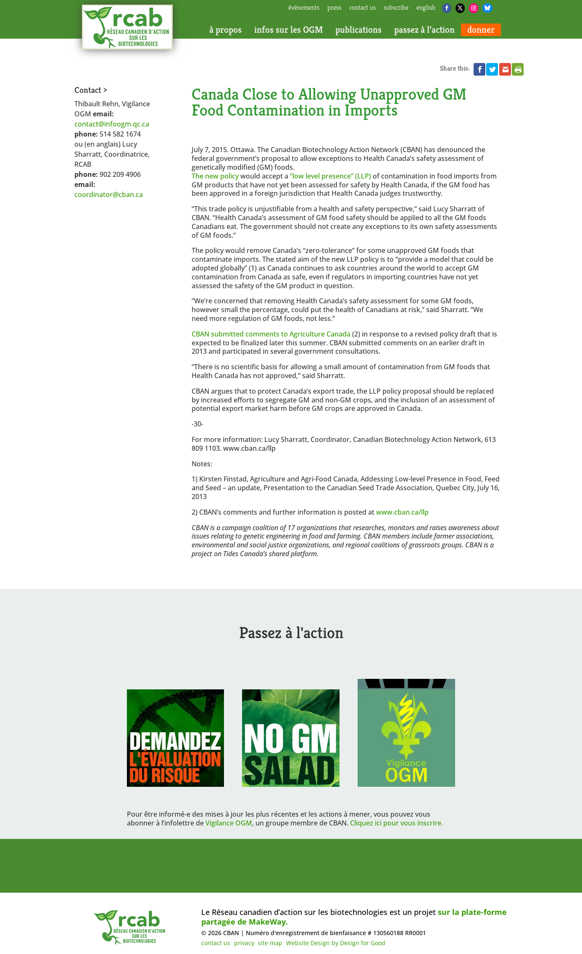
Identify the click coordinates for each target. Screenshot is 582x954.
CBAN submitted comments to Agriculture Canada (272, 334)
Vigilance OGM (228, 823)
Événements (303, 8)
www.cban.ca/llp (402, 512)
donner (481, 30)
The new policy (216, 176)
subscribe (396, 8)
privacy (244, 943)
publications (358, 30)
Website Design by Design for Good (335, 943)
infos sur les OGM (288, 30)
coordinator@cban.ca (108, 194)
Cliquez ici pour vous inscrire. (396, 823)
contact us (362, 8)
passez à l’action (424, 30)
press (334, 8)
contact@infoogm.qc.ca (111, 124)
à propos (225, 30)
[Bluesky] (487, 8)
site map (270, 943)
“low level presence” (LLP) (330, 176)
